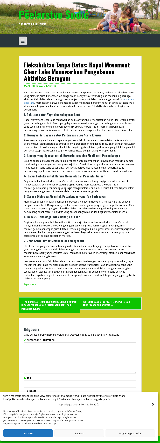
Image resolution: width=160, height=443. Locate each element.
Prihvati (28, 433)
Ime (28, 377)
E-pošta (31, 390)
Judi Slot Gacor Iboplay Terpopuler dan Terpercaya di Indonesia (106, 303)
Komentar (41, 339)
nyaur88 (52, 85)
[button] (153, 404)
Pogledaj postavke (130, 433)
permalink (31, 284)
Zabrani (79, 433)
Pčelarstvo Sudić (54, 14)
